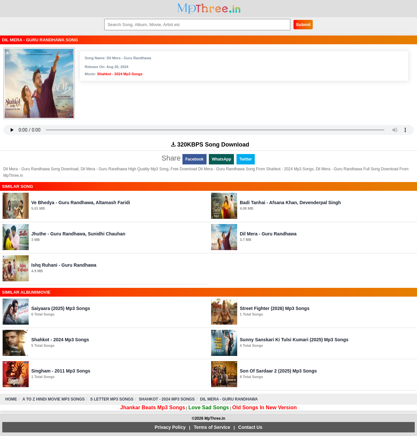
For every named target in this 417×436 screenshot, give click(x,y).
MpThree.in (209, 8)
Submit (303, 24)
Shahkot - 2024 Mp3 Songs (119, 74)
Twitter (245, 159)
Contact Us (250, 427)
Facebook (194, 159)
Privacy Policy (170, 427)
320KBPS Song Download (210, 144)
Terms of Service (212, 427)
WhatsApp (221, 159)
